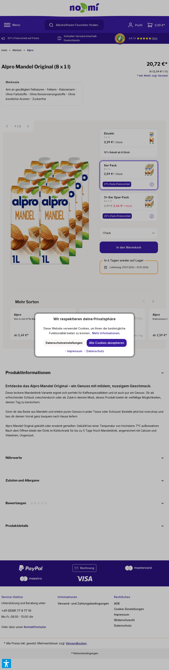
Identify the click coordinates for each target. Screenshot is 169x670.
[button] (6, 663)
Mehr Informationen (106, 333)
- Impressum (74, 351)
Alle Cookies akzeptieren (106, 342)
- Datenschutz (94, 351)
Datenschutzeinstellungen (64, 342)
